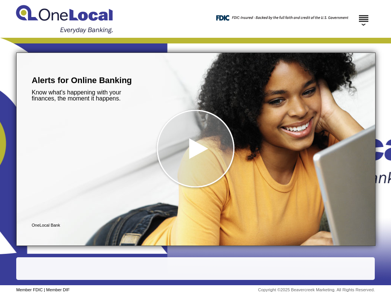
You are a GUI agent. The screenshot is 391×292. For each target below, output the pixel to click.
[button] (196, 149)
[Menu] (363, 15)
